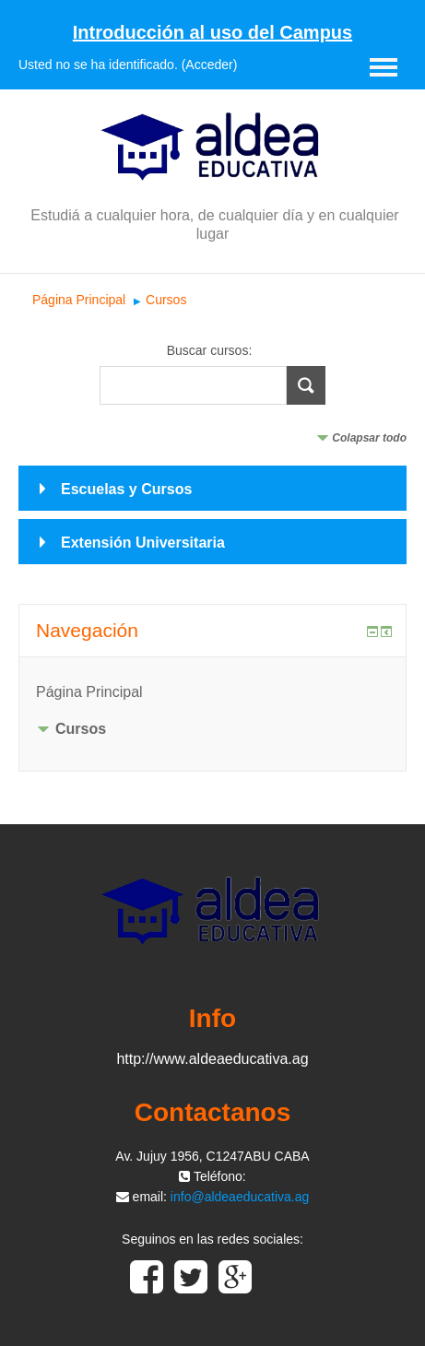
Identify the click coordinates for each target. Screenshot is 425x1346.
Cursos (166, 299)
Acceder (208, 64)
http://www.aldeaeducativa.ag (212, 1059)
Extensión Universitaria (143, 542)
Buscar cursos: (210, 350)
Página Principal (78, 299)
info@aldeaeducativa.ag (240, 1196)
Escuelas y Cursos (126, 489)
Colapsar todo (369, 437)
